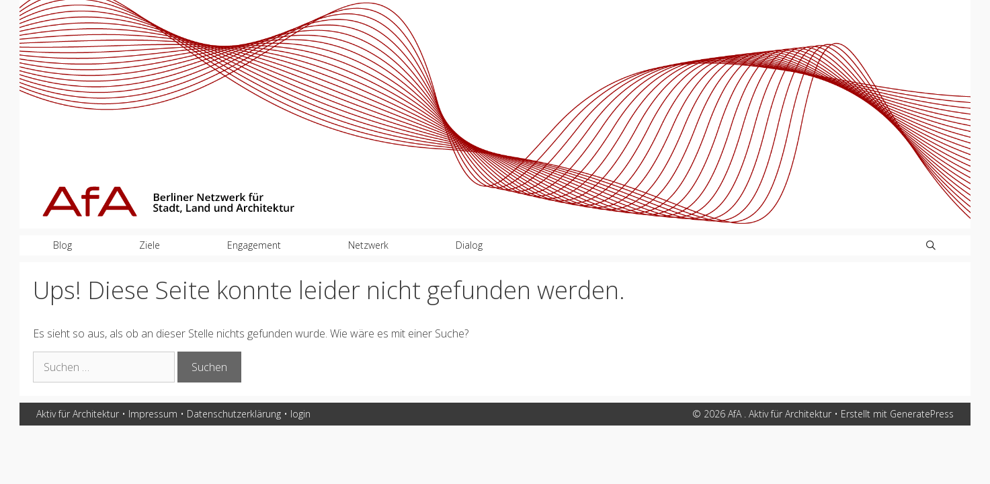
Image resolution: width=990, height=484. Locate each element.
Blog (62, 245)
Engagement (254, 245)
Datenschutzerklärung (234, 413)
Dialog (469, 245)
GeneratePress (922, 413)
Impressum (152, 413)
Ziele (149, 245)
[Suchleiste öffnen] (931, 245)
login (300, 413)
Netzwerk (368, 245)
